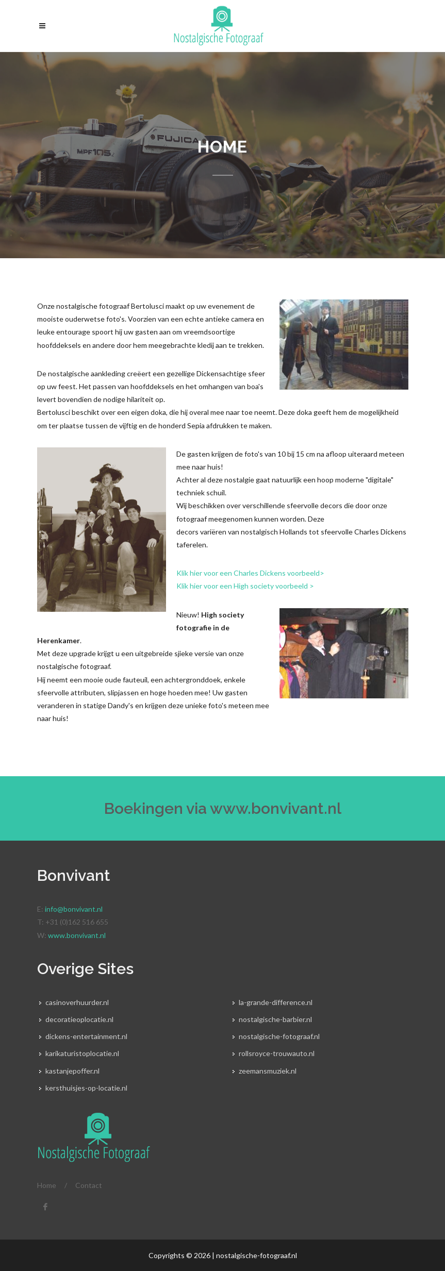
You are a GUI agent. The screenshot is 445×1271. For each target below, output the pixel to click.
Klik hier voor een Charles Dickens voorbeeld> (251, 572)
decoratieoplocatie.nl (79, 1019)
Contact (88, 1185)
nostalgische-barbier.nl (275, 1019)
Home (46, 1185)
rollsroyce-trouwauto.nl (277, 1053)
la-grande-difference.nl (275, 1002)
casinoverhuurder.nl (77, 1002)
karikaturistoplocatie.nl (82, 1053)
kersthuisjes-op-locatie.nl (86, 1087)
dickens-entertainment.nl (86, 1036)
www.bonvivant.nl (275, 808)
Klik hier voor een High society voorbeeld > (245, 585)
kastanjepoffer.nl (72, 1070)
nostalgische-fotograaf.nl (279, 1036)
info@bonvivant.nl (74, 909)
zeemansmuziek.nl (267, 1070)
